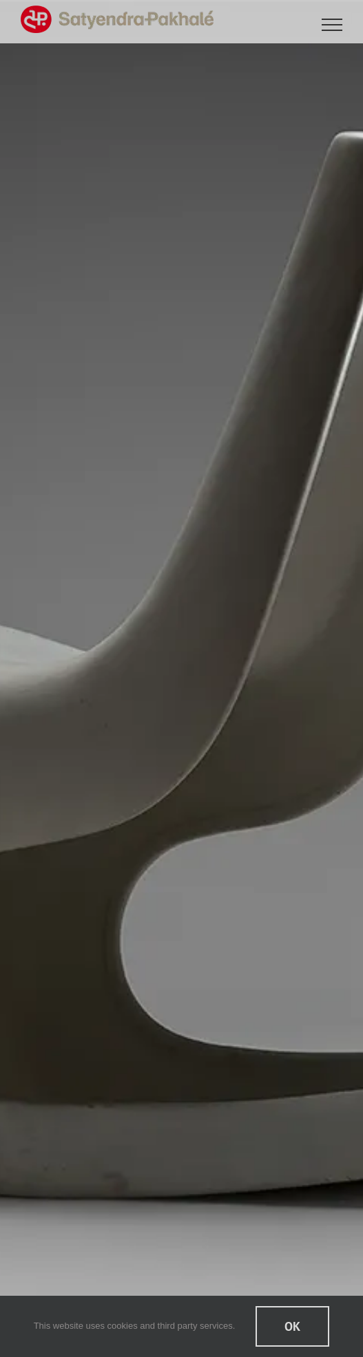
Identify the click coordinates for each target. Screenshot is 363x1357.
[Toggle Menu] (332, 25)
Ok (292, 1326)
